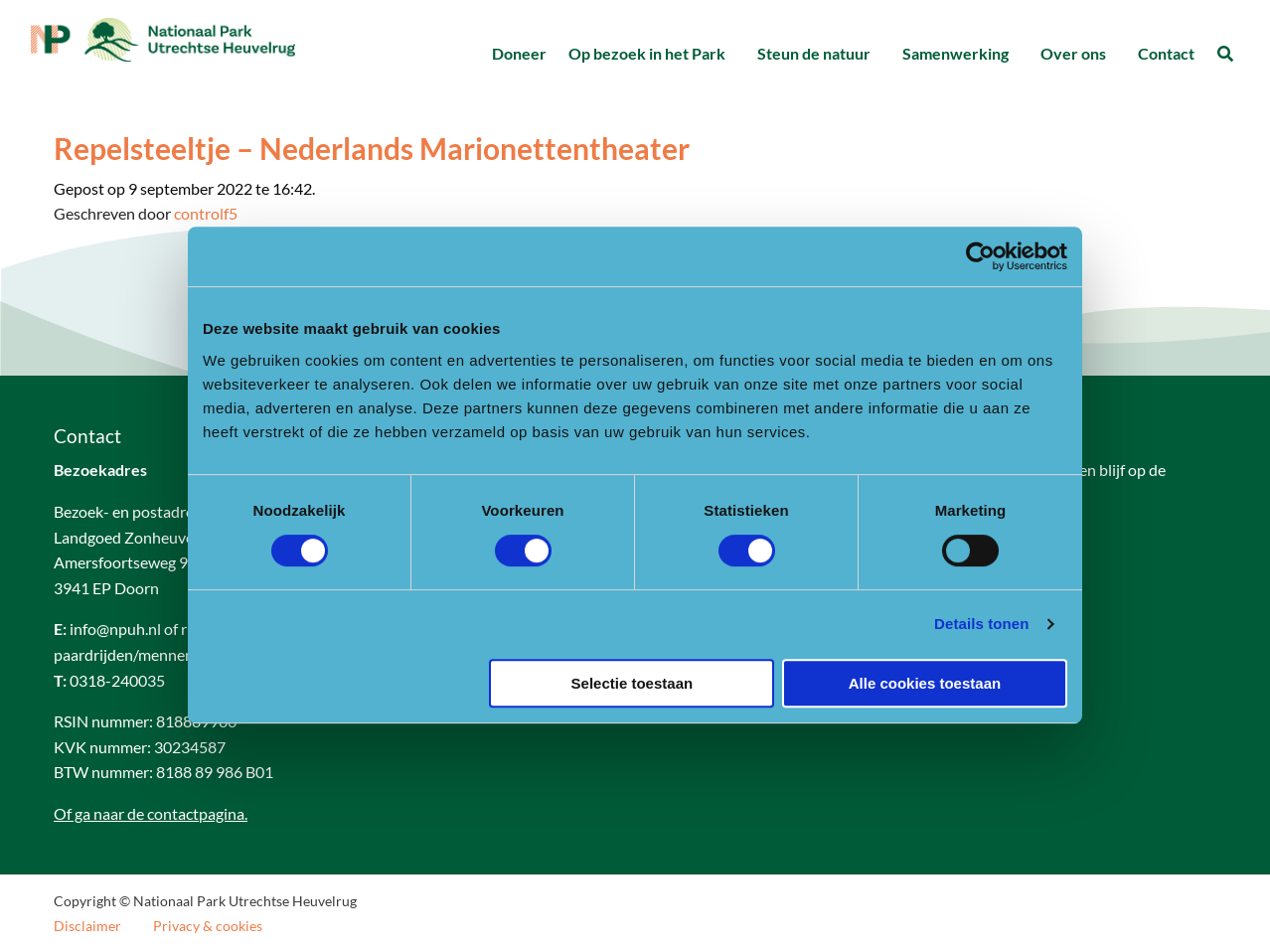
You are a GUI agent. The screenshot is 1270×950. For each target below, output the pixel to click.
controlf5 (206, 213)
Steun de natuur (814, 53)
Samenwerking (955, 53)
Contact (1166, 53)
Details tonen (981, 623)
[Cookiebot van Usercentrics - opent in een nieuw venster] (980, 256)
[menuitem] (519, 54)
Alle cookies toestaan (925, 683)
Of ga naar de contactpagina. (150, 813)
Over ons (1073, 53)
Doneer (519, 53)
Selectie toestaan (632, 683)
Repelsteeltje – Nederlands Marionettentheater (372, 148)
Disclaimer (87, 926)
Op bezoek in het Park (646, 53)
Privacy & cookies (207, 926)
